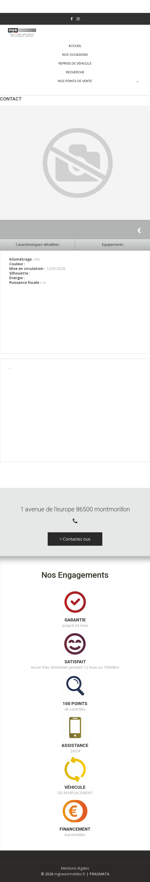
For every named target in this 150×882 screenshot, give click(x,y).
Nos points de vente (98, 81)
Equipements (112, 244)
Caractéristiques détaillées (37, 244)
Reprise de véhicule (75, 63)
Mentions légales (75, 868)
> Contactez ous (75, 539)
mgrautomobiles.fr (69, 873)
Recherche (75, 72)
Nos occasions (75, 55)
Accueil (75, 46)
